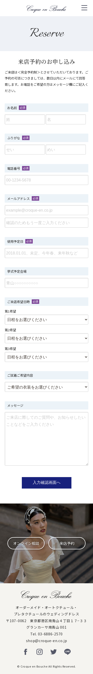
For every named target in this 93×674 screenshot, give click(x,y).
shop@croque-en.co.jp (46, 640)
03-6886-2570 (50, 633)
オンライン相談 (26, 543)
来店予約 (67, 543)
